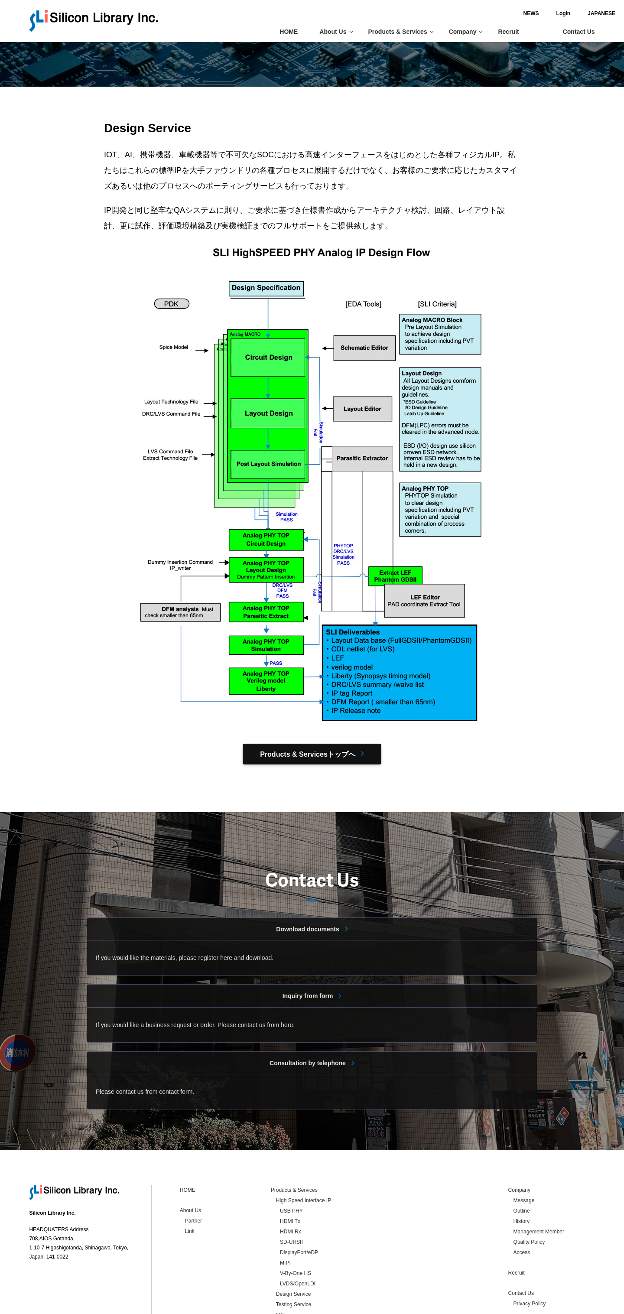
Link (190, 1173)
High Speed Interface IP (303, 1142)
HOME (289, 31)
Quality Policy (529, 1184)
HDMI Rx (290, 1174)
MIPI (285, 1205)
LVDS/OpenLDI (297, 1226)
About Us (336, 31)
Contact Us (579, 31)
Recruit (508, 31)
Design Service (293, 1236)
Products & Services (401, 31)
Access (522, 1194)
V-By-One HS (295, 1215)
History (522, 1163)
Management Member (539, 1174)
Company (466, 31)
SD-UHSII (291, 1184)
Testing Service (293, 1246)
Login (543, 13)
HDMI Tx (290, 1163)
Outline (522, 1153)
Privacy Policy (530, 1245)
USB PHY (291, 1153)
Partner (193, 1163)
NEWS (510, 13)
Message (524, 1142)
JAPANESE (581, 13)
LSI (280, 1257)
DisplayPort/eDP (299, 1194)
